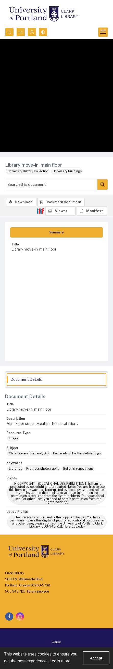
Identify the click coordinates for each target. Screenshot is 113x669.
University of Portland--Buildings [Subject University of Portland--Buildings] (77, 453)
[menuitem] (56, 641)
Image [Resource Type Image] (13, 438)
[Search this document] (51, 184)
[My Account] (32, 32)
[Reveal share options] (21, 32)
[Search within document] (102, 184)
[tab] (56, 232)
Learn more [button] (59, 661)
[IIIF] (40, 210)
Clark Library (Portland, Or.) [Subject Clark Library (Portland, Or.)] (29, 453)
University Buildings (67, 171)
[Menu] (103, 32)
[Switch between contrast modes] (43, 32)
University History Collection (28, 171)
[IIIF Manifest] (92, 211)
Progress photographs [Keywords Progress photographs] (42, 468)
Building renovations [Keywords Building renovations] (78, 468)
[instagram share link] (20, 616)
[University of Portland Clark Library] (43, 14)
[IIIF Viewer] (60, 211)
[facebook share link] (9, 616)
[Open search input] (9, 32)
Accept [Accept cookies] (96, 658)
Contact (56, 642)
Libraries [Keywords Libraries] (15, 468)
